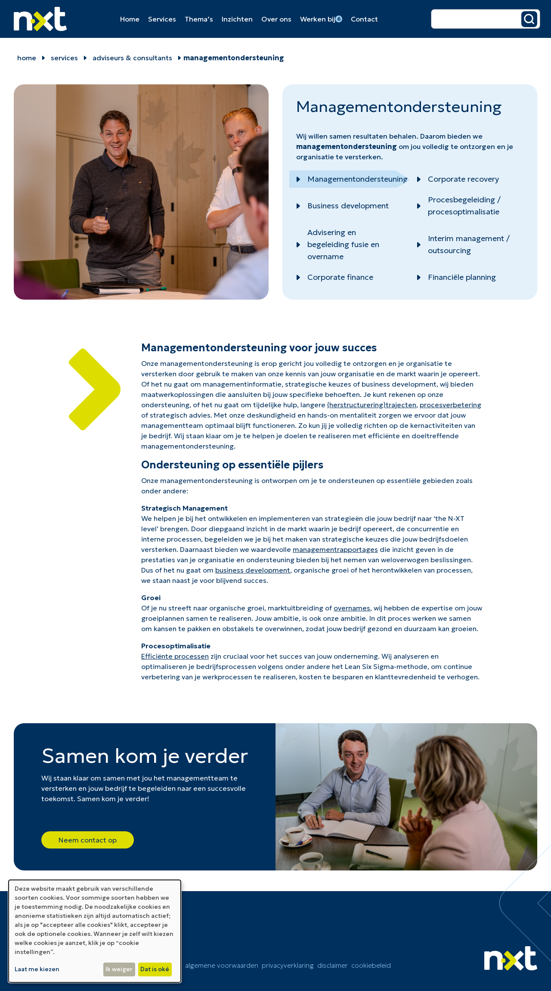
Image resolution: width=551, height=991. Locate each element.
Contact (364, 19)
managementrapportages (335, 549)
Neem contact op (88, 840)
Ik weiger (119, 969)
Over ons (276, 19)
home (26, 57)
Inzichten (237, 19)
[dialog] (95, 931)
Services (162, 19)
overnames (352, 608)
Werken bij (321, 19)
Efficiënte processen (175, 656)
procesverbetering (450, 404)
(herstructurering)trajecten (371, 404)
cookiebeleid (371, 965)
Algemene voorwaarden (221, 965)
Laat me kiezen (37, 969)
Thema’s (199, 19)
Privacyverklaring (288, 965)
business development (252, 570)
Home (129, 19)
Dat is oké (154, 969)
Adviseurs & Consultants (132, 57)
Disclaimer (332, 965)
